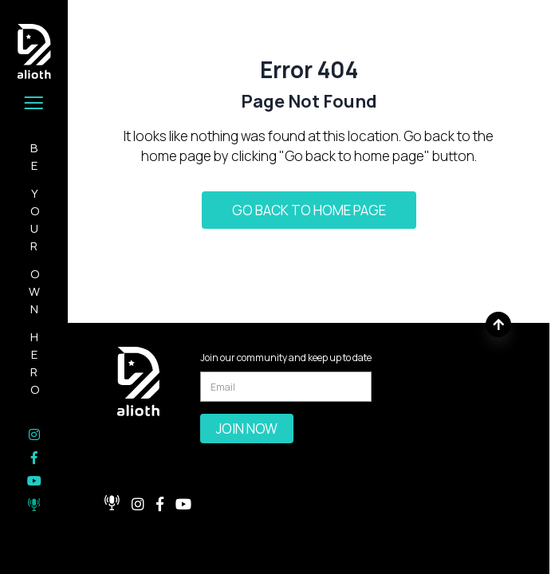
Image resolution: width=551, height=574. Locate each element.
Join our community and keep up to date (286, 357)
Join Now (246, 428)
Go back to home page (309, 210)
